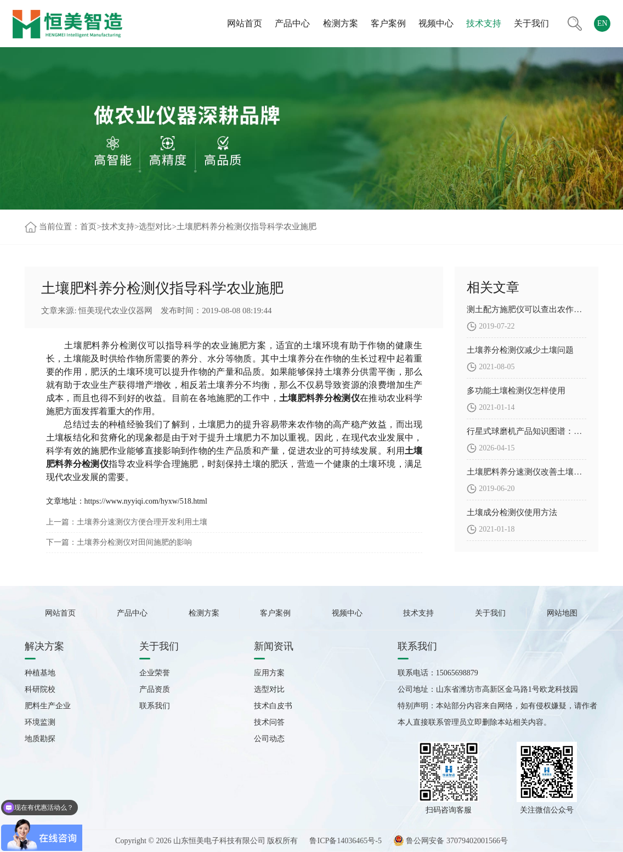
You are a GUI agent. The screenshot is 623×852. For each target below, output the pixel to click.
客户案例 (388, 23)
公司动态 (269, 739)
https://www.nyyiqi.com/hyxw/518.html (145, 501)
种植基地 (40, 673)
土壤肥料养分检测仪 (105, 345)
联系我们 (154, 706)
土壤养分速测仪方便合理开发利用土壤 (142, 522)
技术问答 (269, 722)
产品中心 (292, 23)
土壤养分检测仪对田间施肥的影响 (134, 542)
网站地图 (562, 613)
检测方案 (340, 23)
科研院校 (40, 689)
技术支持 (483, 23)
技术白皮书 (273, 706)
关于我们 (531, 23)
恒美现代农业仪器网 (115, 310)
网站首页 (244, 23)
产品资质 (154, 689)
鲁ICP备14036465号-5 (345, 841)
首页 (88, 226)
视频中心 (436, 23)
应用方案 (269, 673)
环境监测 (40, 722)
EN (602, 23)
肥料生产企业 (48, 706)
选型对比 (155, 226)
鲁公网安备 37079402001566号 (450, 841)
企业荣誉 (154, 673)
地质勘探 (40, 739)
